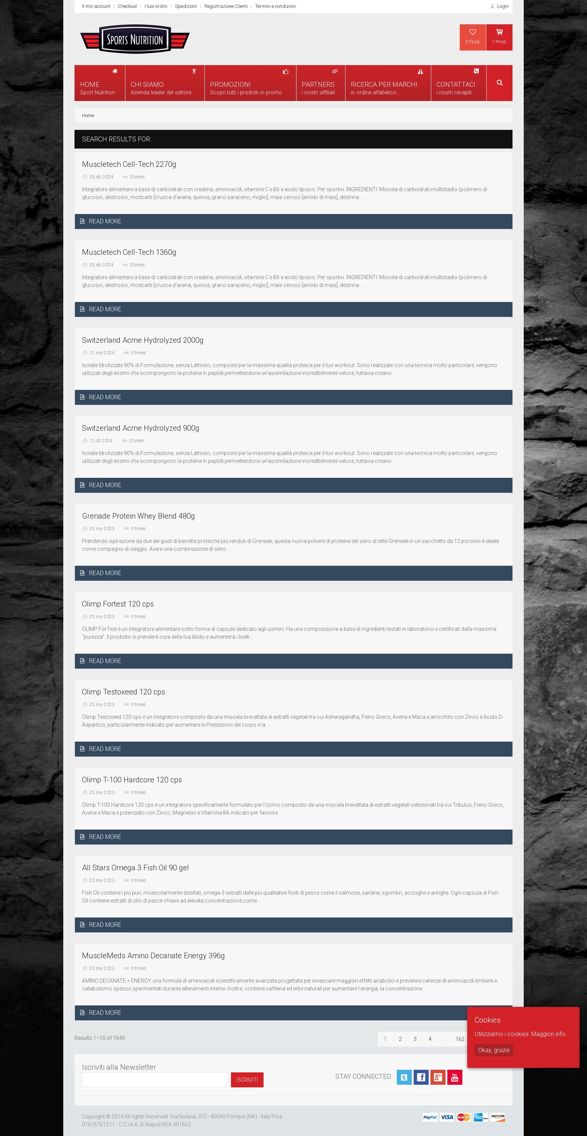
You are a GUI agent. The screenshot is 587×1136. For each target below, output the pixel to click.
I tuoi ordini (156, 6)
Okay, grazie (494, 1050)
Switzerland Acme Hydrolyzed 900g (141, 428)
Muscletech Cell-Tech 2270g (129, 164)
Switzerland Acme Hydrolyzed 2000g (143, 340)
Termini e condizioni (275, 6)
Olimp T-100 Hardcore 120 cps (132, 779)
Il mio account (96, 6)
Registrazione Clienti (226, 6)
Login (499, 6)
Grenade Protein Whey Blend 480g (138, 515)
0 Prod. (473, 36)
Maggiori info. (549, 1034)
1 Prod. (499, 36)
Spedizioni (186, 6)
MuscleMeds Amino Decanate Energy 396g (153, 955)
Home (88, 115)
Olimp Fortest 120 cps (118, 603)
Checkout (127, 6)
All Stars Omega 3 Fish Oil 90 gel (135, 867)
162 (460, 1039)
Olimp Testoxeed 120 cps (123, 691)
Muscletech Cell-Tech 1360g (129, 252)
